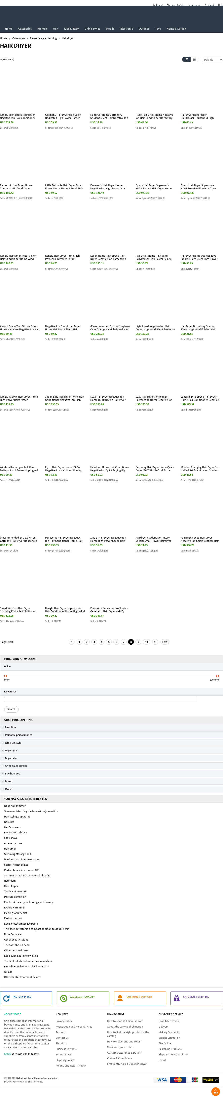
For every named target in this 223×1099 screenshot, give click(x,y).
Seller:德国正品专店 (100, 127)
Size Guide (165, 1043)
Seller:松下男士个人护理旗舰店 (16, 198)
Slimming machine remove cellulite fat (27, 875)
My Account (195, 5)
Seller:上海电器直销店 (56, 480)
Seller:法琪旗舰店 (190, 550)
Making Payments (169, 1032)
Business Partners (66, 1049)
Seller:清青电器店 (144, 339)
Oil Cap (8, 972)
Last (164, 642)
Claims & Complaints (119, 1058)
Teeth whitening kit (15, 891)
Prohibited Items (169, 1021)
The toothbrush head (17, 945)
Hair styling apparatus (17, 816)
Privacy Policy (64, 1021)
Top (215, 1091)
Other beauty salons (16, 939)
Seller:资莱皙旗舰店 (55, 339)
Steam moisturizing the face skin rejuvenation (31, 811)
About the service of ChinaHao (125, 1026)
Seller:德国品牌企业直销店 (149, 480)
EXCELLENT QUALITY (82, 996)
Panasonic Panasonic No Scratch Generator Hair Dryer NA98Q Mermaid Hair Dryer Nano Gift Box (110, 611)
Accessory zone (13, 843)
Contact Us (62, 1037)
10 (146, 642)
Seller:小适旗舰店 (99, 550)
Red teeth (10, 880)
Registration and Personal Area (74, 1026)
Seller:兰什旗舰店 (54, 198)
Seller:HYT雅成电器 (145, 268)
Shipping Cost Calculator (173, 1054)
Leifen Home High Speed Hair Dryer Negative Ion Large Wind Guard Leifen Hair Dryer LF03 (108, 259)
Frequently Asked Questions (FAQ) (127, 1064)
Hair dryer (10, 848)
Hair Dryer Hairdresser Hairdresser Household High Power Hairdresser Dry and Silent (200, 118)
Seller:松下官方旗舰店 (101, 198)
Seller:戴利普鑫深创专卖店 (104, 480)
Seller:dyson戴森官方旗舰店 (150, 198)
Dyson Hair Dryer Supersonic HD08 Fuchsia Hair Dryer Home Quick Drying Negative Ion (153, 188)
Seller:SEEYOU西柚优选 (57, 409)
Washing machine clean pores (21, 859)
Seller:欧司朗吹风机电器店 (59, 127)
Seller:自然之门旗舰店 (192, 339)
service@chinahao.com (25, 1053)
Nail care (9, 822)
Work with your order (119, 1047)
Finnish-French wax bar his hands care (26, 966)
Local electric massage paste (21, 923)
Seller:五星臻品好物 (10, 480)
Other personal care (16, 950)
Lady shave (11, 838)
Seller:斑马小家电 (9, 550)
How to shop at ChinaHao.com (125, 1021)
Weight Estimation (169, 1037)
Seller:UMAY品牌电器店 (12, 621)
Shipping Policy (65, 1060)
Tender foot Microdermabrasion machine (28, 961)
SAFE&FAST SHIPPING (196, 996)
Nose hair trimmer (15, 806)
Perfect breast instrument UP (21, 870)
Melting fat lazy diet (15, 913)
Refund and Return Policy (71, 1065)
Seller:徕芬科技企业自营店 (104, 268)
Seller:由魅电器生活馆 (192, 480)
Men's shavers (12, 827)
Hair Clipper (11, 886)
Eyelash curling (13, 918)
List (195, 59)
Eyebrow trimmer (14, 907)
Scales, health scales (16, 864)
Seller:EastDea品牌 (190, 268)
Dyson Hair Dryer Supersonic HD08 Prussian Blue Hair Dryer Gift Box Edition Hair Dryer (198, 188)
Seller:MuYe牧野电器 (191, 127)
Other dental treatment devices (22, 977)
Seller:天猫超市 (53, 621)
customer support (139, 996)
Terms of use (63, 1054)
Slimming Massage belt (17, 854)
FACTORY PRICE (22, 996)
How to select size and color (123, 1041)
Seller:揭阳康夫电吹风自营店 (15, 409)
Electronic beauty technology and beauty (28, 902)
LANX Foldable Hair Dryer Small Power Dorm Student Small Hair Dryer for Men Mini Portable (64, 188)
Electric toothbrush (15, 832)
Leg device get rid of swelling (21, 955)
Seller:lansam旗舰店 (191, 409)
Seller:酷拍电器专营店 (56, 268)
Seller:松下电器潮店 (145, 127)
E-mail (162, 1060)
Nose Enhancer (13, 934)
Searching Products (170, 1049)
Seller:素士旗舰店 (99, 409)
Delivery (163, 1026)
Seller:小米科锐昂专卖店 (12, 339)
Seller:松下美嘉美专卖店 (57, 550)
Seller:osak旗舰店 (99, 339)
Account (60, 1032)
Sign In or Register (176, 5)
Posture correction (15, 897)
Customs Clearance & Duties (124, 1052)
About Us (61, 1043)
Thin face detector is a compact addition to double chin (36, 929)
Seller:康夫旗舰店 (9, 127)
